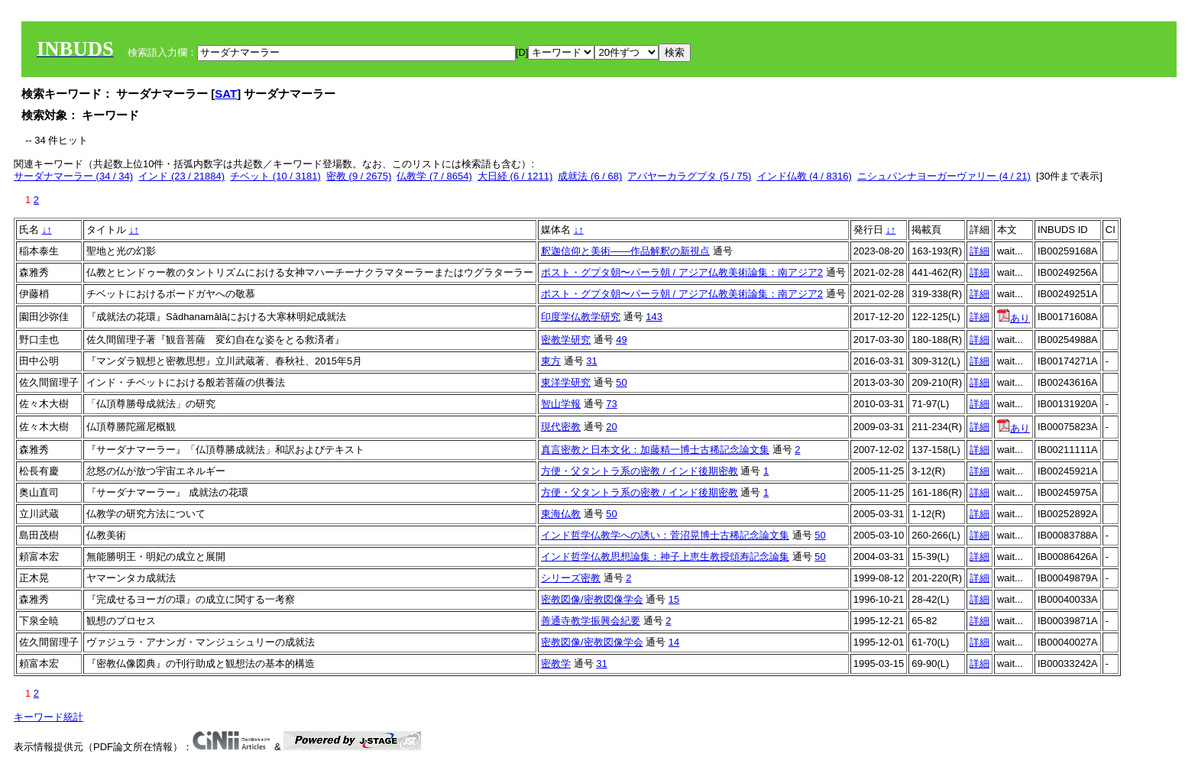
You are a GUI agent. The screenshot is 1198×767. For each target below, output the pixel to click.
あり (1013, 318)
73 (611, 403)
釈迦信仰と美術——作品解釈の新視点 (625, 251)
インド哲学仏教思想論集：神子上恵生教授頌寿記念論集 (665, 556)
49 (621, 339)
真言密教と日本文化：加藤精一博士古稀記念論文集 (655, 449)
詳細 (979, 251)
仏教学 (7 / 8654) (434, 176)
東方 (551, 361)
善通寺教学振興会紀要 (590, 620)
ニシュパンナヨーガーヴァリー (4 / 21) (944, 176)
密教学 (556, 663)
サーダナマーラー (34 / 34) (73, 176)
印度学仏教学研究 (580, 316)
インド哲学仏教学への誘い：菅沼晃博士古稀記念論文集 (665, 535)
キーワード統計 (48, 717)
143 (654, 316)
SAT (226, 93)
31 (591, 361)
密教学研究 (566, 339)
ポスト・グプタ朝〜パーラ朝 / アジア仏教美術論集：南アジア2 (682, 272)
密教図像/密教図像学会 (592, 599)
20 (611, 426)
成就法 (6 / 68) (590, 176)
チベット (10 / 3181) (275, 176)
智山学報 (561, 403)
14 (674, 642)
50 (621, 382)
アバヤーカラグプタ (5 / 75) (689, 176)
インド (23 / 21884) (181, 176)
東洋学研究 (566, 382)
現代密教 (561, 426)
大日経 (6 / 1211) (515, 176)
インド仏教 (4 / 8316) (804, 176)
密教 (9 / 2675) (358, 176)
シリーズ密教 (571, 578)
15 (674, 599)
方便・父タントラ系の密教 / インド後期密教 (639, 471)
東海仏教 (561, 513)
